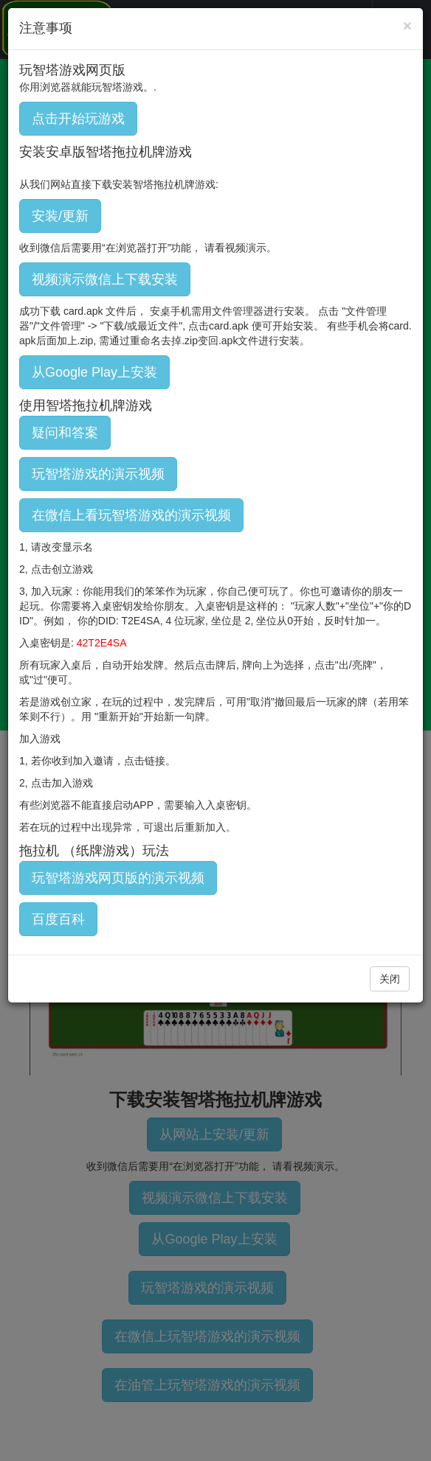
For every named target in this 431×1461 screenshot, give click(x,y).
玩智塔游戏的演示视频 (98, 474)
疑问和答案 (65, 432)
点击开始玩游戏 (78, 118)
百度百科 (58, 919)
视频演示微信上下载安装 (105, 279)
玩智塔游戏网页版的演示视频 (118, 878)
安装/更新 (60, 216)
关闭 (389, 979)
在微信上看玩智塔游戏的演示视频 (131, 515)
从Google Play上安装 (94, 372)
